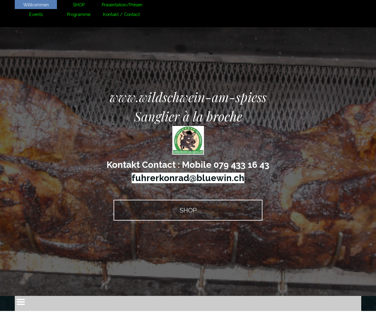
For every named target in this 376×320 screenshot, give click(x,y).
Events (36, 14)
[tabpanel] (188, 136)
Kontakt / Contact (121, 14)
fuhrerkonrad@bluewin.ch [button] (188, 178)
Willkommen (36, 4)
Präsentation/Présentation (128, 4)
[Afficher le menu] (21, 302)
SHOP (79, 4)
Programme (78, 14)
